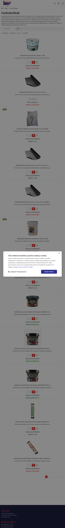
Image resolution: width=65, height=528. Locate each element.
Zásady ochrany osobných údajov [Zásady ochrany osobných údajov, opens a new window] (23, 267)
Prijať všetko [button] (49, 271)
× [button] (59, 253)
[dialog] (32, 264)
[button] (17, 272)
